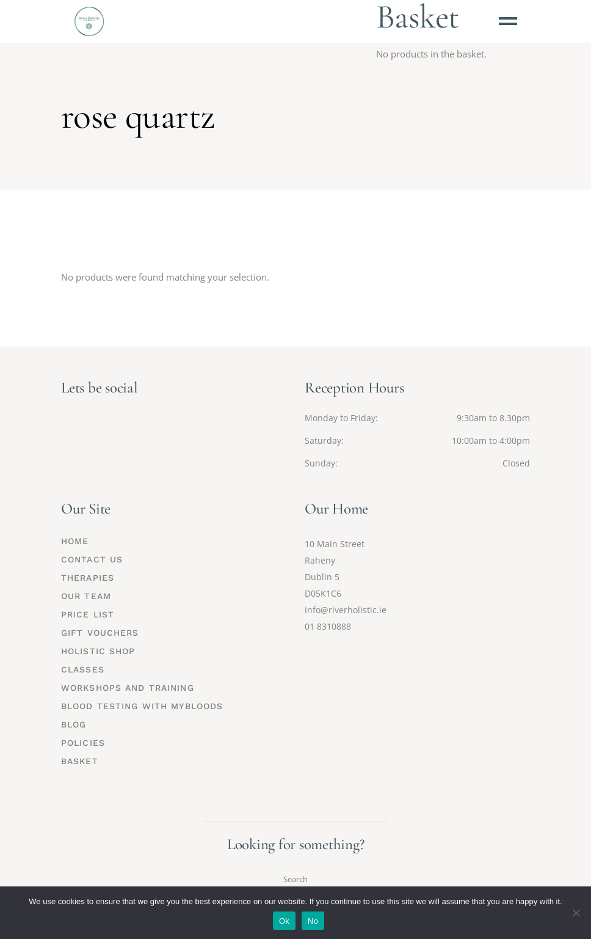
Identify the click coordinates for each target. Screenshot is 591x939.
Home (75, 541)
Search (295, 879)
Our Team (86, 596)
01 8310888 (328, 626)
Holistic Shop (98, 651)
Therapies (87, 578)
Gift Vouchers (100, 633)
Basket (79, 761)
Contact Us (92, 559)
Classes (82, 669)
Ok (284, 921)
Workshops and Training (127, 688)
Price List (87, 614)
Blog (73, 724)
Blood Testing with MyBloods (142, 706)
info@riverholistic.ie (345, 610)
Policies (83, 743)
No (313, 921)
